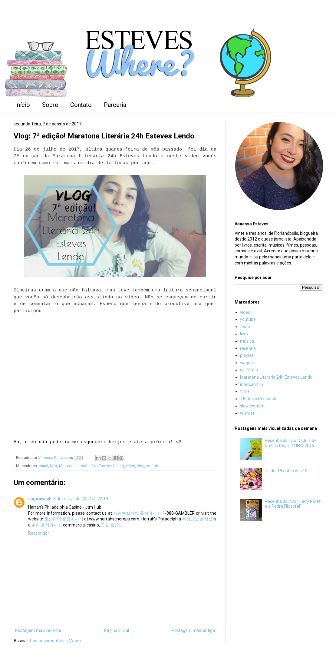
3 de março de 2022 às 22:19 (80, 498)
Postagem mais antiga (193, 630)
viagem (247, 362)
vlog (140, 465)
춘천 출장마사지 (46, 525)
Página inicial (116, 630)
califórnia (249, 369)
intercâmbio (251, 384)
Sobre (50, 104)
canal (43, 465)
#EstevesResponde (259, 398)
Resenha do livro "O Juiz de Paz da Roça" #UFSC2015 (291, 443)
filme (245, 391)
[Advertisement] (278, 573)
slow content (252, 406)
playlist (246, 355)
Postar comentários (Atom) (56, 640)
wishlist (247, 413)
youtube (153, 465)
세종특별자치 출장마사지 (137, 513)
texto (245, 326)
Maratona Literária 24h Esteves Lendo (91, 465)
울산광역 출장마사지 (63, 519)
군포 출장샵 (112, 525)
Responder (38, 533)
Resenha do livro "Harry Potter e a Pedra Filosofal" (293, 504)
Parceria (115, 104)
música (247, 341)
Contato (81, 104)
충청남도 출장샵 (197, 519)
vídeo (130, 465)
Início (22, 104)
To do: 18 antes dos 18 (286, 470)
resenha (248, 348)
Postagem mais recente (38, 630)
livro (53, 465)
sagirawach (39, 498)
